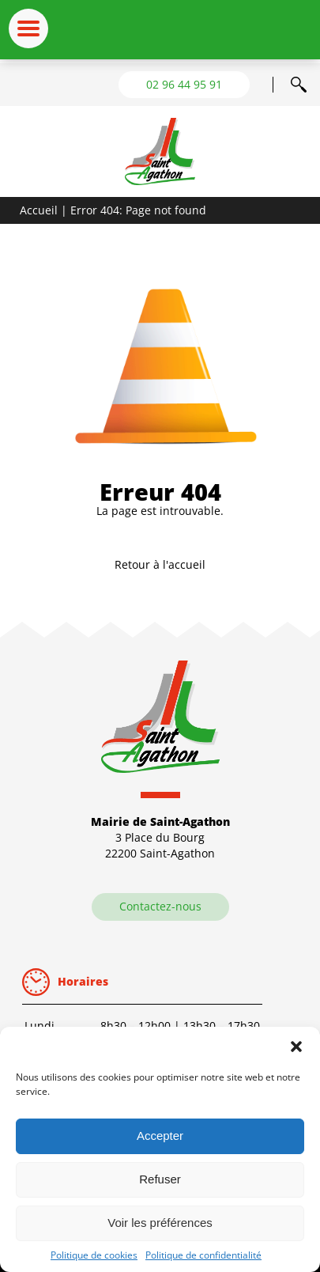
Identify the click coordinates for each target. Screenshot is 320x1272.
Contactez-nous (160, 906)
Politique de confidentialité (203, 1255)
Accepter (160, 1135)
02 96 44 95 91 (184, 84)
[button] (296, 1046)
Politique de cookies (94, 1255)
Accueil (39, 210)
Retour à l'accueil (160, 564)
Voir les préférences (160, 1222)
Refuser (160, 1179)
